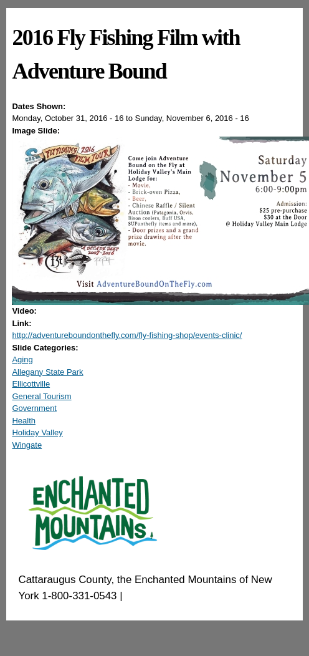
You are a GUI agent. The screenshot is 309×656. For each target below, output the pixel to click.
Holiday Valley (37, 432)
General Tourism (41, 396)
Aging (22, 359)
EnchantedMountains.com (186, 596)
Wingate (27, 445)
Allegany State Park (47, 372)
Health (24, 420)
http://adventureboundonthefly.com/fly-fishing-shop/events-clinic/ (127, 335)
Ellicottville (31, 383)
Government (34, 408)
